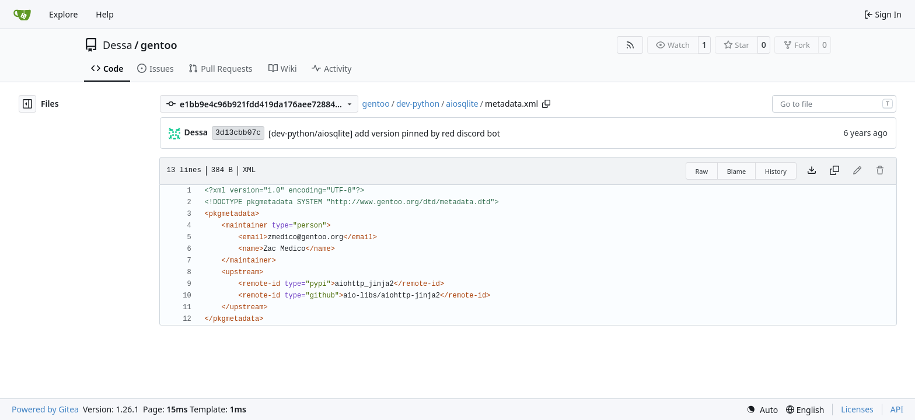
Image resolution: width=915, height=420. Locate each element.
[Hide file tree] (27, 104)
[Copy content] (834, 171)
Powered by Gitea (45, 409)
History (776, 171)
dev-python (417, 103)
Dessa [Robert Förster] (196, 132)
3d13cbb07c (238, 132)
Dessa (117, 45)
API (896, 409)
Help (105, 14)
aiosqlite (462, 103)
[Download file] (811, 171)
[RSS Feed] (630, 45)
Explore (63, 14)
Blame (736, 171)
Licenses (857, 409)
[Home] (22, 14)
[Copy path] (546, 104)
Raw (702, 171)
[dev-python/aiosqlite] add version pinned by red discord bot (384, 133)
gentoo (159, 45)
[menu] (762, 409)
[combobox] (834, 104)
